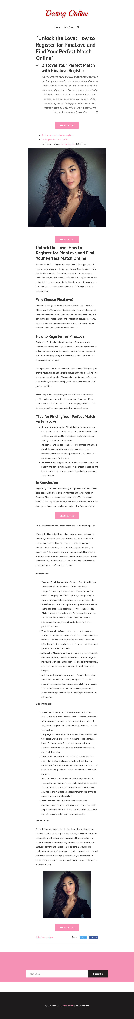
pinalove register (81, 1006)
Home (57, 27)
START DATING (67, 125)
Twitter (83, 937)
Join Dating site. (68, 143)
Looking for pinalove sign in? (54, 139)
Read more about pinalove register (57, 135)
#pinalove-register (44, 937)
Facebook (93, 937)
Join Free (69, 27)
